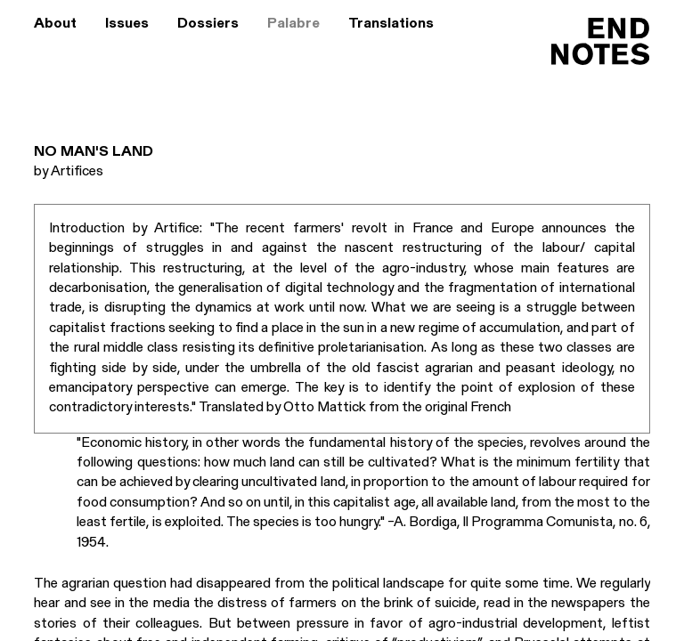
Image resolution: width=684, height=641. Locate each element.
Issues (127, 24)
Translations (391, 24)
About (55, 24)
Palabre (293, 24)
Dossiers (208, 24)
